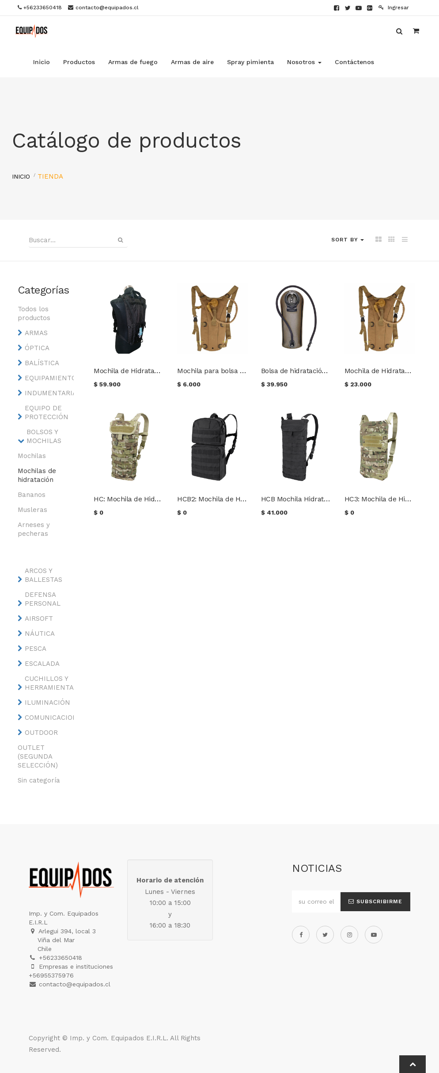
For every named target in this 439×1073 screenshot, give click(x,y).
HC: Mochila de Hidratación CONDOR (152, 499)
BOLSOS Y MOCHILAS (43, 436)
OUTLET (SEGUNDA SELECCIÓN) (38, 756)
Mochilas (32, 456)
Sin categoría (39, 780)
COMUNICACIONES (47, 718)
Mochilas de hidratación (37, 475)
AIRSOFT (39, 618)
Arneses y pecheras (34, 529)
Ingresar (393, 7)
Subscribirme (375, 901)
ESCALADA (42, 664)
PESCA (35, 649)
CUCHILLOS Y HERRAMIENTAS (47, 683)
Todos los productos (34, 313)
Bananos (31, 495)
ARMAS (36, 333)
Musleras (32, 510)
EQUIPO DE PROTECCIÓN (46, 412)
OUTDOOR (41, 733)
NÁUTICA (40, 634)
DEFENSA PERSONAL (43, 599)
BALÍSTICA (42, 363)
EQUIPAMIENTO (47, 378)
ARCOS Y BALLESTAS (43, 575)
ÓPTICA (37, 348)
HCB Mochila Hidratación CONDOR (316, 499)
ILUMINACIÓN (47, 702)
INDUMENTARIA (47, 393)
